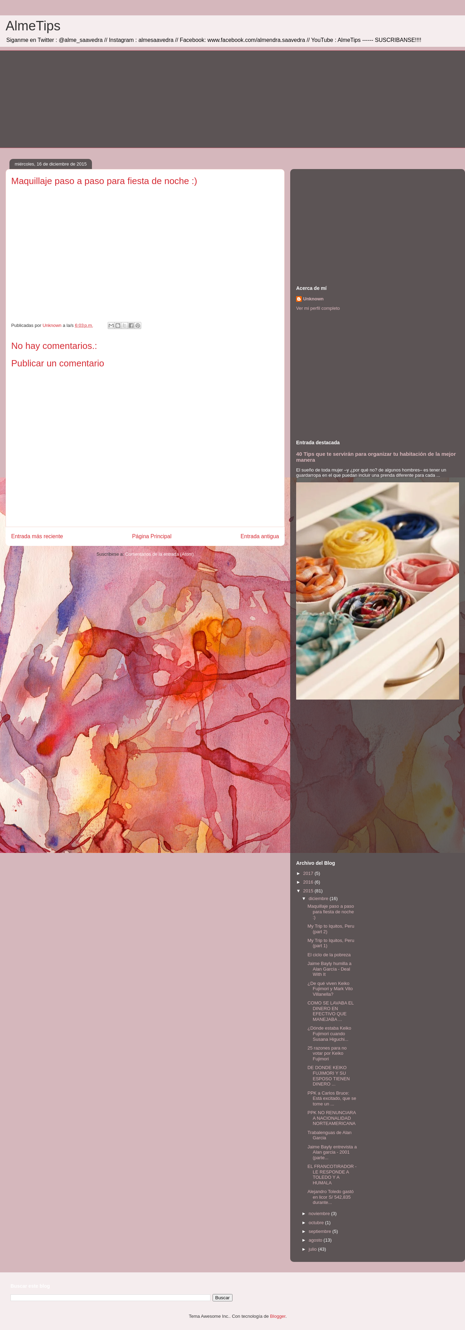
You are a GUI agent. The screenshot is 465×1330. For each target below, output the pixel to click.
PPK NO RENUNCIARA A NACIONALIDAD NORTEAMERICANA (331, 1118)
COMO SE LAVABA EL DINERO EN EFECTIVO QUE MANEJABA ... (330, 1011)
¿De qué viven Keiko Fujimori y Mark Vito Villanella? (330, 989)
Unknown (313, 298)
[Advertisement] (220, 99)
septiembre (320, 1231)
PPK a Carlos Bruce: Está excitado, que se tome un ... (331, 1098)
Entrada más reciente (37, 536)
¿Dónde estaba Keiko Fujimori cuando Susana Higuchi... (329, 1033)
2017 (309, 873)
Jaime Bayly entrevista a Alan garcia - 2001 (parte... (332, 1152)
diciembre (319, 898)
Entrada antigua (260, 536)
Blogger (277, 1316)
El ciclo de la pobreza (329, 954)
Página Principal (152, 536)
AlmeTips (33, 26)
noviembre (320, 1213)
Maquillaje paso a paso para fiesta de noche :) (330, 912)
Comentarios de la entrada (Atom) (159, 554)
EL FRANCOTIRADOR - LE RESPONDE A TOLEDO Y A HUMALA (331, 1174)
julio (313, 1249)
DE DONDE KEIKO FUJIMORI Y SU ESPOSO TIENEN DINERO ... (328, 1076)
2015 (309, 890)
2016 (309, 882)
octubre (317, 1222)
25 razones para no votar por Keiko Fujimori (326, 1053)
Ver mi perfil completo (318, 308)
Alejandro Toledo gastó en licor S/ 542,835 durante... (330, 1197)
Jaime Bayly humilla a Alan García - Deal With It (329, 969)
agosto (316, 1240)
